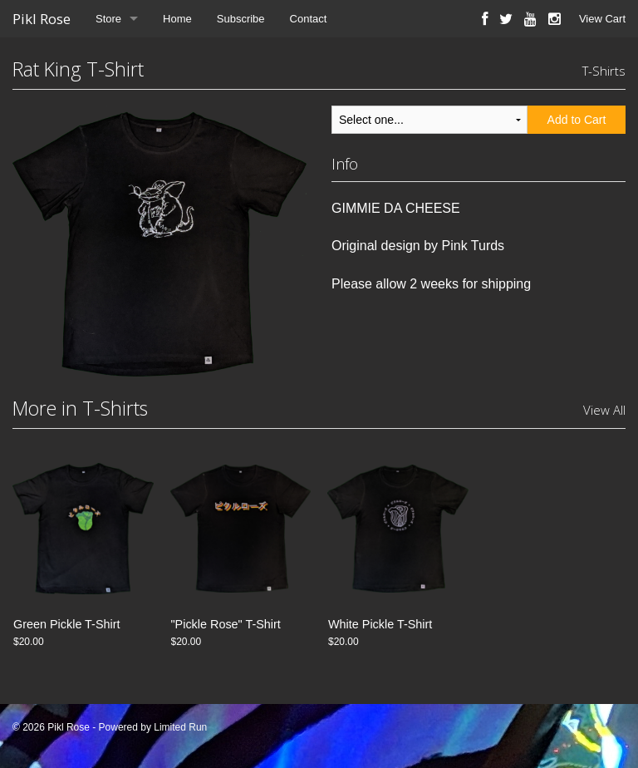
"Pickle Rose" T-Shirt (226, 624)
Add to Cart (576, 119)
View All (604, 409)
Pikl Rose (41, 18)
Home (177, 18)
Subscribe (241, 18)
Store (108, 18)
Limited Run (180, 727)
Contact (308, 18)
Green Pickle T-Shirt (66, 624)
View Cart (602, 18)
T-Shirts (604, 70)
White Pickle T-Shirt (380, 624)
